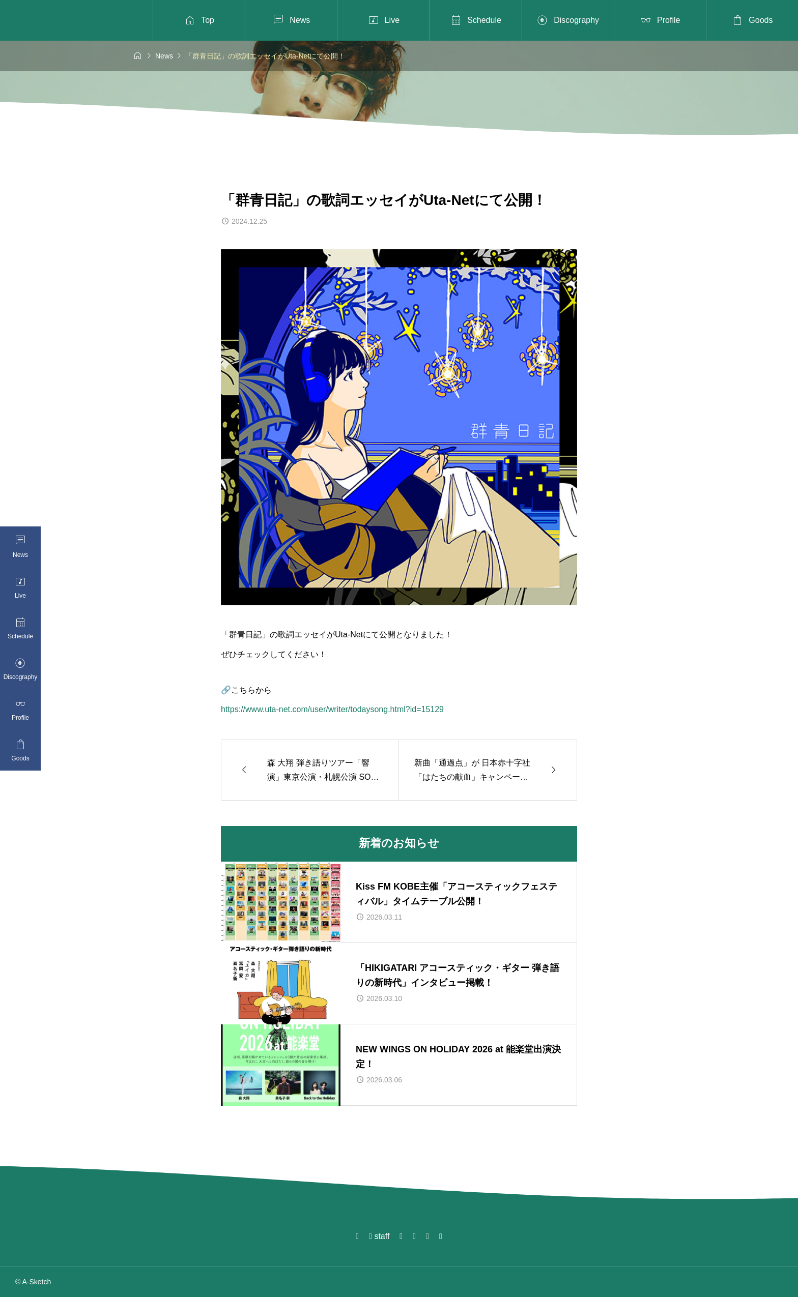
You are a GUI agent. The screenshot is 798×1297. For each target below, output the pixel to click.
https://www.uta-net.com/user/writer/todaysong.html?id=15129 (332, 709)
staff (379, 1236)
